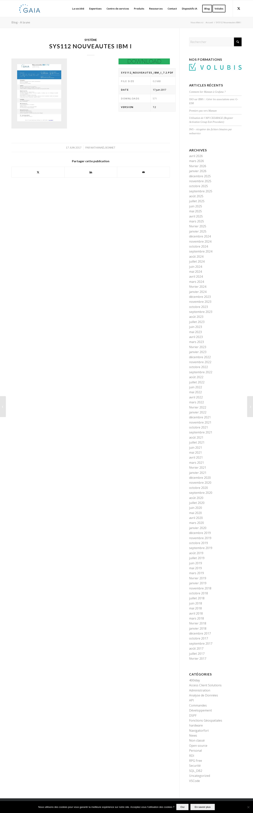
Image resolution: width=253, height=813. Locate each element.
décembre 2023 (200, 297)
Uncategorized (199, 776)
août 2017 (196, 648)
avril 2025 (196, 216)
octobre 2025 (198, 186)
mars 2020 (196, 523)
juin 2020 (195, 508)
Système (90, 40)
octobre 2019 (198, 543)
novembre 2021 (200, 422)
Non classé (197, 740)
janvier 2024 (197, 292)
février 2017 (197, 658)
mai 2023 (195, 332)
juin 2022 (195, 387)
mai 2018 (195, 608)
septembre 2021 (200, 432)
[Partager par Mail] (143, 172)
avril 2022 (196, 397)
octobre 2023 (198, 307)
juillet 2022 (196, 382)
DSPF (193, 715)
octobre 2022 (198, 367)
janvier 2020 (197, 528)
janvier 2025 (197, 231)
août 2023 (196, 317)
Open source (198, 745)
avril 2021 (196, 457)
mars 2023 (196, 342)
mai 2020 (195, 513)
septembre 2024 (200, 251)
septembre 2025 (200, 191)
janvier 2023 (197, 352)
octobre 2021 (198, 427)
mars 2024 (196, 282)
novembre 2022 (200, 362)
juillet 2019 (196, 558)
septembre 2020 (200, 493)
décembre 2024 (200, 236)
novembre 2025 (200, 181)
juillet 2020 (196, 503)
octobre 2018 (198, 593)
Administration (199, 690)
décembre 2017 (200, 633)
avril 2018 (196, 613)
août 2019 (196, 553)
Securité (195, 765)
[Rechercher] (215, 42)
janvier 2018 (197, 628)
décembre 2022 (200, 357)
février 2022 (197, 407)
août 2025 (196, 196)
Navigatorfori (199, 730)
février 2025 (197, 226)
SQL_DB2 (195, 771)
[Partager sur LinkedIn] (90, 172)
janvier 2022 (197, 412)
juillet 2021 (196, 442)
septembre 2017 (200, 643)
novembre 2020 (200, 482)
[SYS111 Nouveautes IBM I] (3, 406)
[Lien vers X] (239, 8)
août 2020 (196, 498)
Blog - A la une (20, 22)
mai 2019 (195, 568)
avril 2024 (196, 276)
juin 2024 (195, 267)
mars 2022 (196, 402)
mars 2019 (196, 573)
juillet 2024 (196, 261)
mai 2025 (195, 211)
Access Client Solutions (205, 685)
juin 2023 (195, 327)
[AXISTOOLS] (250, 406)
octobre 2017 (198, 638)
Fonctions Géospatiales (205, 720)
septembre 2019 (200, 548)
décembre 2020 (200, 478)
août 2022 (196, 377)
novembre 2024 (200, 241)
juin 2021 (195, 447)
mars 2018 (196, 618)
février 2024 (197, 287)
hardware (196, 725)
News (193, 735)
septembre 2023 (200, 312)
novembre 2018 (200, 588)
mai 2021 (195, 452)
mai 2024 (195, 271)
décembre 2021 (200, 417)
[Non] (248, 807)
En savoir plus (203, 807)
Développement (200, 710)
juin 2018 (195, 603)
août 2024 (196, 256)
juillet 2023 (196, 322)
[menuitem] (78, 8)
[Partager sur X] (38, 172)
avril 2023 (196, 337)
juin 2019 (195, 563)
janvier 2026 (197, 171)
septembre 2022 (200, 372)
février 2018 (197, 623)
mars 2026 (196, 161)
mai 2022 (195, 392)
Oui (183, 807)
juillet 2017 (196, 654)
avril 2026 (196, 156)
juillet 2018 (196, 598)
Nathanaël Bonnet (103, 147)
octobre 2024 (198, 246)
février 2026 (197, 166)
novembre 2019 (200, 538)
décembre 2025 (200, 176)
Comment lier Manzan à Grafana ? (207, 91)
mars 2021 (196, 462)
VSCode (194, 781)
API (191, 700)
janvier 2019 (197, 583)
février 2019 (197, 578)
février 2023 (197, 347)
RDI (191, 756)
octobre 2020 (198, 488)
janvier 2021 (197, 473)
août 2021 (196, 437)
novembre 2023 (200, 302)
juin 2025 (195, 206)
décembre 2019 (200, 533)
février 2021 (197, 467)
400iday (194, 680)
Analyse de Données (203, 695)
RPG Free (195, 761)
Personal (195, 750)
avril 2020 (196, 518)
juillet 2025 (196, 201)
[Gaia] (29, 8)
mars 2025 (196, 221)
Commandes (198, 705)
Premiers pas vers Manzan (203, 110)
